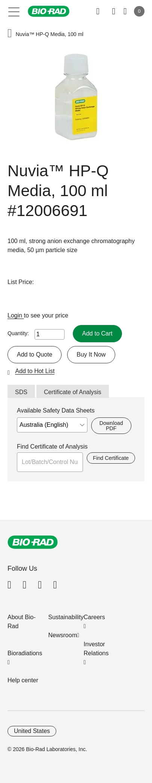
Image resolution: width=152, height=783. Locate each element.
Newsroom (62, 635)
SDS (21, 392)
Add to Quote (34, 354)
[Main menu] (14, 11)
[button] (10, 34)
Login (16, 315)
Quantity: (18, 333)
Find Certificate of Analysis (52, 446)
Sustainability (66, 617)
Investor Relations (96, 648)
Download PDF (111, 425)
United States (32, 731)
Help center (23, 680)
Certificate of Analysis (72, 392)
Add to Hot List (34, 371)
